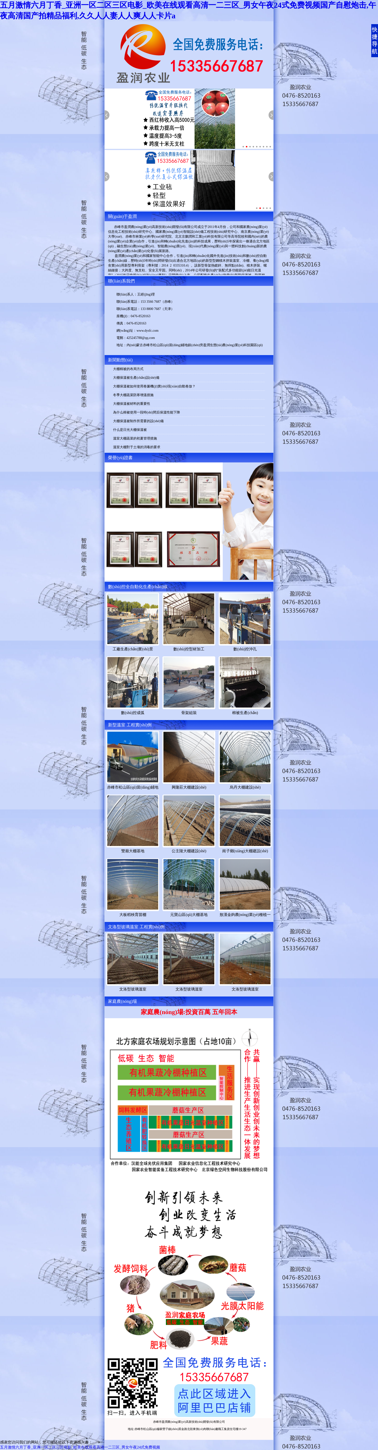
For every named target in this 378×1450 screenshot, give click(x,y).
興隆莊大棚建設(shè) (189, 787)
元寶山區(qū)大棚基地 (189, 915)
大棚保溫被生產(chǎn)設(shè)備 (136, 377)
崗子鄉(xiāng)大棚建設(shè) (245, 851)
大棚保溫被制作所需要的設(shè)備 (138, 421)
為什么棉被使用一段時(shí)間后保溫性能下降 (146, 412)
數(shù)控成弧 (132, 713)
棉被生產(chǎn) (245, 713)
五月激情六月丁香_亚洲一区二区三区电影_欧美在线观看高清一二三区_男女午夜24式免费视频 (80, 1447)
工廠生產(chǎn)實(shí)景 (133, 649)
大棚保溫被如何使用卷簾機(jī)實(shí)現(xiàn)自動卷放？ (154, 386)
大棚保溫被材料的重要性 (131, 403)
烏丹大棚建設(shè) (245, 787)
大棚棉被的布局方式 (128, 369)
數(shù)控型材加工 (188, 649)
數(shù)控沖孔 (245, 649)
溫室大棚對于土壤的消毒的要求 (136, 447)
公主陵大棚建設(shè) (189, 851)
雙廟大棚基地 (132, 851)
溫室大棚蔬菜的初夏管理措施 (135, 438)
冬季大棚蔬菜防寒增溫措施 (133, 395)
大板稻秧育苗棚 (132, 915)
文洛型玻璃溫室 (132, 989)
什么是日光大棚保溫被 (130, 430)
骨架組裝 (189, 713)
